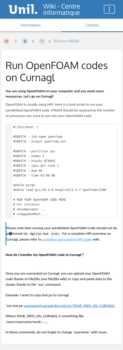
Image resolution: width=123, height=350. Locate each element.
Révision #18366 (66, 41)
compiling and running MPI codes (67, 239)
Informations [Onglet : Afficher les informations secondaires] (30, 25)
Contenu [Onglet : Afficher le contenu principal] (92, 25)
